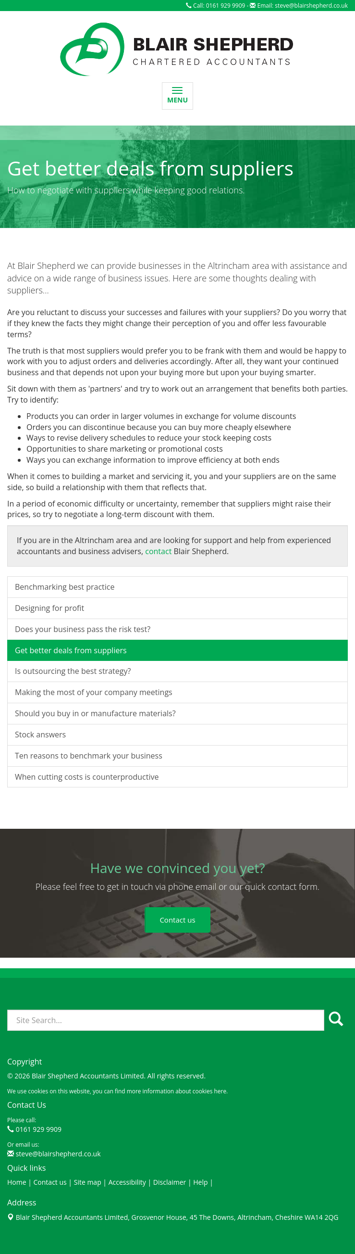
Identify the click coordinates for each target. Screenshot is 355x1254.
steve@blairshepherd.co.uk (311, 5)
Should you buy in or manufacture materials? (95, 813)
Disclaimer (169, 1182)
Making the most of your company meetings (93, 792)
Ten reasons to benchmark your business (88, 855)
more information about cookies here (176, 1091)
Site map (87, 1182)
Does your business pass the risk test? (82, 729)
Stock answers (40, 834)
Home (16, 1182)
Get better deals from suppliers (71, 750)
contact (158, 651)
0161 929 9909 (38, 1129)
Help (200, 1182)
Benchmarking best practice (64, 687)
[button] (177, 920)
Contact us (50, 1182)
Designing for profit (49, 708)
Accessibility (127, 1182)
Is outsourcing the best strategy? (73, 771)
